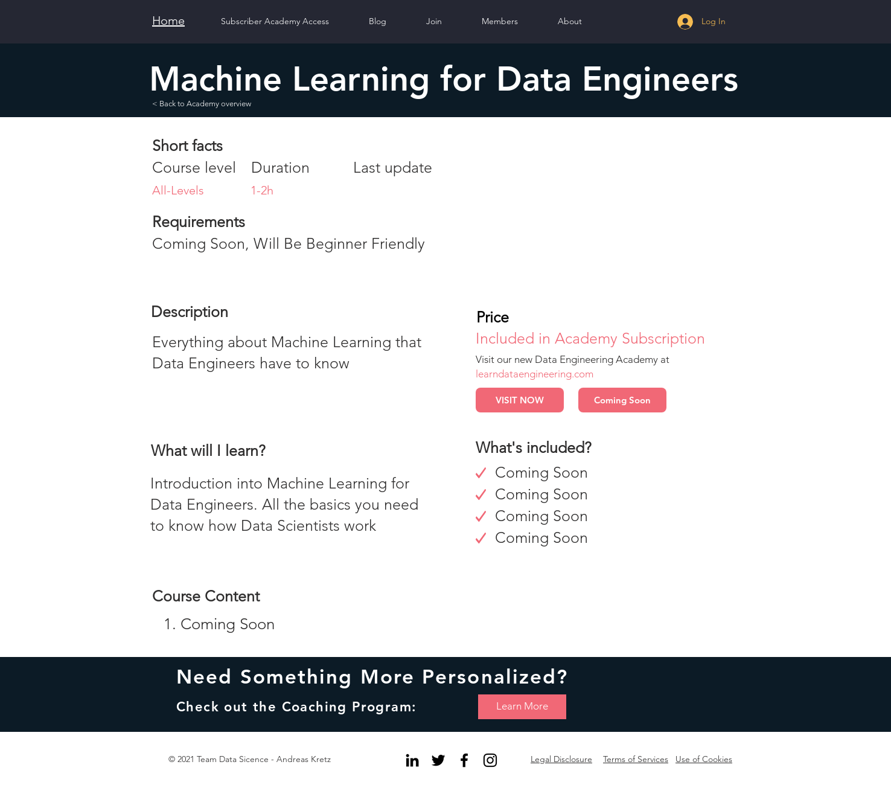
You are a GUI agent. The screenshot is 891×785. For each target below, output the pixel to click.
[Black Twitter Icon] (438, 760)
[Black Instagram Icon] (490, 760)
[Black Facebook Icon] (464, 760)
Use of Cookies (703, 759)
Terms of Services (635, 759)
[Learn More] (522, 706)
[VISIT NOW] (520, 400)
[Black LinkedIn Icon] (412, 760)
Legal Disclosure (561, 759)
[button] (570, 21)
